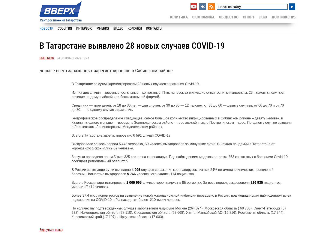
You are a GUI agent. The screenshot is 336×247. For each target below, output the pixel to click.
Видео (118, 28)
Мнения (103, 28)
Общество (228, 17)
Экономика (203, 17)
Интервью (84, 28)
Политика (178, 17)
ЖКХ (263, 17)
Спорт (249, 17)
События (65, 28)
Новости (46, 28)
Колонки (135, 28)
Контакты (154, 28)
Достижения (284, 17)
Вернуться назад (51, 230)
